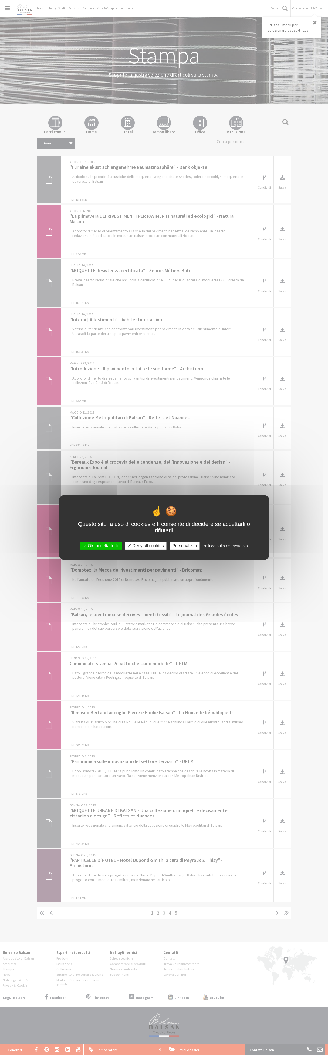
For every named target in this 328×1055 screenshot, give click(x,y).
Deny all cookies (146, 545)
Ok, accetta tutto (101, 545)
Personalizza (184, 545)
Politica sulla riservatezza (225, 545)
